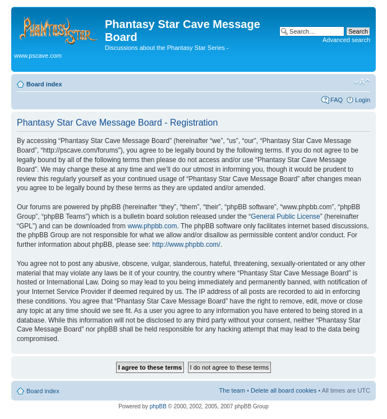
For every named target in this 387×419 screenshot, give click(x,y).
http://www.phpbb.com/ (186, 244)
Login (362, 99)
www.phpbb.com (152, 226)
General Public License (285, 216)
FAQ (336, 99)
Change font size (362, 82)
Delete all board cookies (283, 390)
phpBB (158, 406)
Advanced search (346, 39)
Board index (44, 84)
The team (232, 390)
